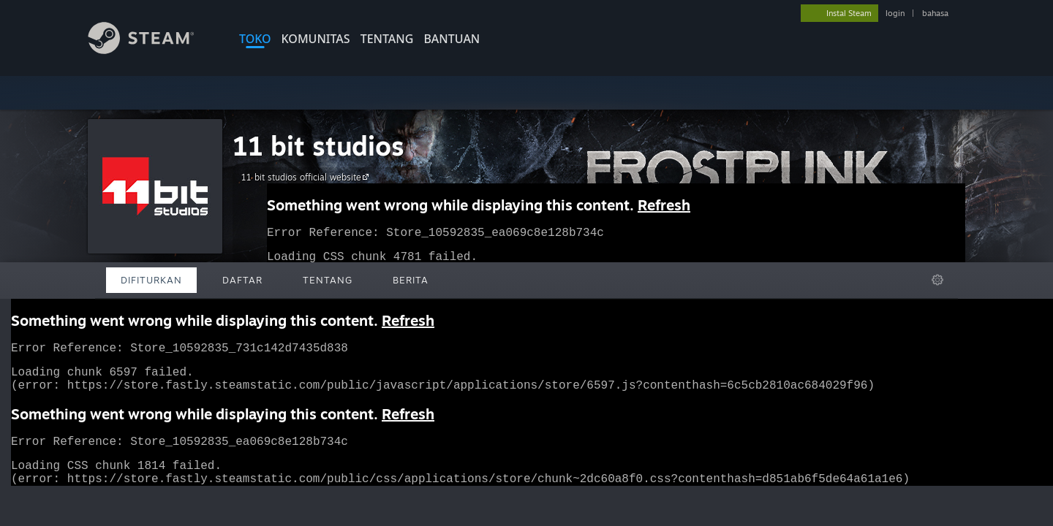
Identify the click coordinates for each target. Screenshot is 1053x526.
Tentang (387, 39)
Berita (411, 280)
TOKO (255, 39)
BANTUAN (451, 39)
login (895, 13)
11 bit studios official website (307, 177)
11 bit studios (318, 145)
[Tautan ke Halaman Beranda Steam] (152, 50)
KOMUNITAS (316, 39)
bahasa (935, 13)
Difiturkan (151, 280)
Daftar (242, 280)
